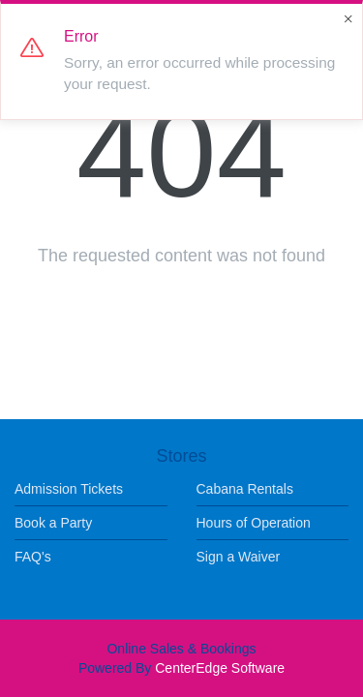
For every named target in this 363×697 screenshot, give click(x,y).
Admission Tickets (69, 489)
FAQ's (33, 556)
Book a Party (53, 522)
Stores (181, 456)
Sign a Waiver (239, 556)
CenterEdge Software (220, 668)
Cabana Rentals (245, 489)
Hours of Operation (254, 522)
